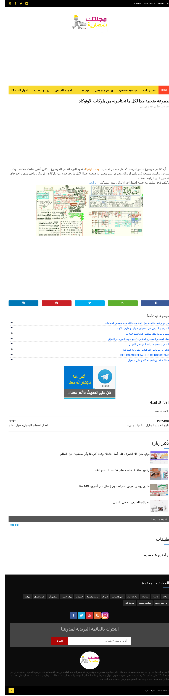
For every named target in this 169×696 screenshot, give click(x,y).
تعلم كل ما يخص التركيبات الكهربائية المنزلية (141, 350)
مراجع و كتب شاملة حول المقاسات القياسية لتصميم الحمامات (132, 323)
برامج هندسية (87, 597)
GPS (160, 597)
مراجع (22, 597)
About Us (155, 3)
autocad (127, 597)
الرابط (88, 184)
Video (140, 597)
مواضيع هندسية (122, 90)
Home (159, 90)
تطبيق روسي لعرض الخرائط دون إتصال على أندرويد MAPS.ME (109, 487)
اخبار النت (16, 90)
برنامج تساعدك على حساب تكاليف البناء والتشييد (116, 471)
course (159, 107)
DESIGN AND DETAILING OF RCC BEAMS (139, 355)
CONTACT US (132, 3)
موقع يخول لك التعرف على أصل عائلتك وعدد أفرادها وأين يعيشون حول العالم (100, 454)
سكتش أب (47, 597)
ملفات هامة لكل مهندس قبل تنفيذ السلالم (142, 334)
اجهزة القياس (58, 90)
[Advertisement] (84, 56)
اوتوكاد (99, 597)
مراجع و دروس (143, 107)
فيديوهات (78, 90)
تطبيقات (74, 597)
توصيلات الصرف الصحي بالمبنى (126, 503)
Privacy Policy (144, 3)
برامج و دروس (99, 90)
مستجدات (144, 90)
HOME (164, 3)
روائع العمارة (36, 90)
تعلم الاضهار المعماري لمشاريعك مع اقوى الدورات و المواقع (133, 339)
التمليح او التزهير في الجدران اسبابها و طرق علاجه (138, 329)
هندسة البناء (124, 604)
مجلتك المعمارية (145, 691)
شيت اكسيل (34, 597)
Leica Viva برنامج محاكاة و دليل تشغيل (143, 361)
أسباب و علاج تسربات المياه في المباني (143, 345)
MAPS (150, 597)
